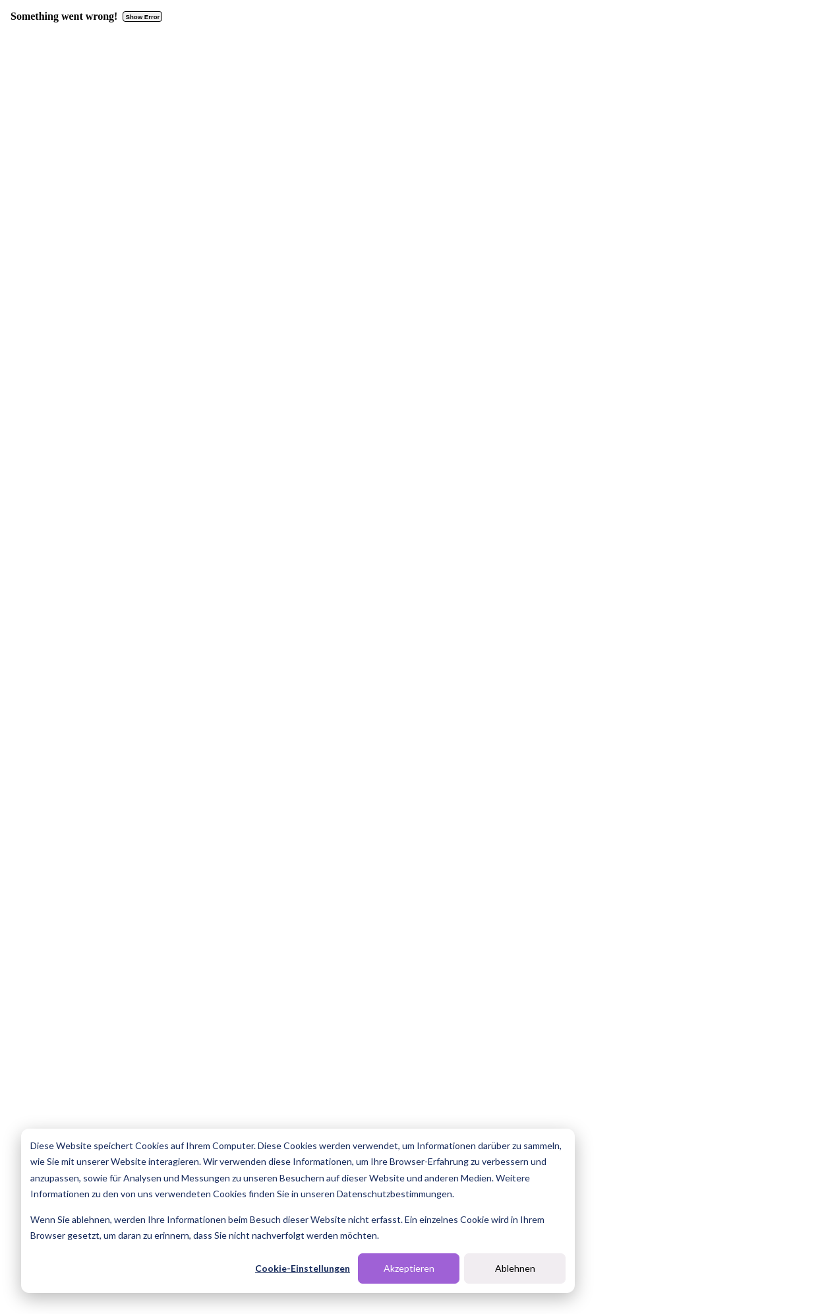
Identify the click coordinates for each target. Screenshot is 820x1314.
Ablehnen (515, 1268)
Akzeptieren (409, 1268)
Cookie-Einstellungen (302, 1268)
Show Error (143, 16)
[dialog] (298, 1211)
